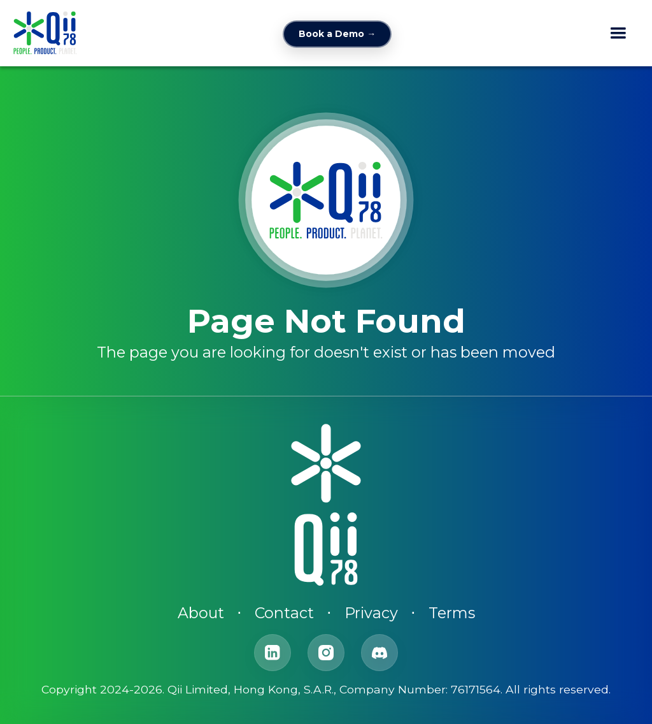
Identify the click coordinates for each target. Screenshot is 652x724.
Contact (284, 613)
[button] (618, 33)
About (201, 613)
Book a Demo (337, 34)
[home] (45, 33)
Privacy (371, 613)
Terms (452, 613)
